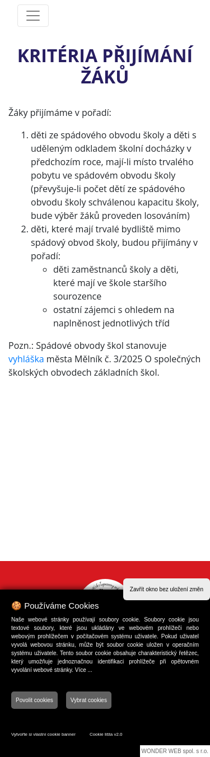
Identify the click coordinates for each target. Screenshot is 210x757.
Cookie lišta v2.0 (106, 734)
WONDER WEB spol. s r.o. (175, 751)
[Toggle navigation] (33, 15)
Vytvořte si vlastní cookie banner (43, 734)
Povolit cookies (34, 700)
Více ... (83, 670)
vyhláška (26, 359)
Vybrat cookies (89, 700)
